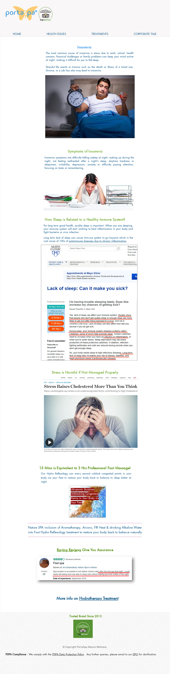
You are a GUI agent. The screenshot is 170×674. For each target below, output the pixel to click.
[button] (56, 33)
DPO (135, 654)
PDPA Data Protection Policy (68, 654)
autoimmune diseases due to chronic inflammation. (98, 241)
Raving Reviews (69, 550)
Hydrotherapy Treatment (98, 598)
